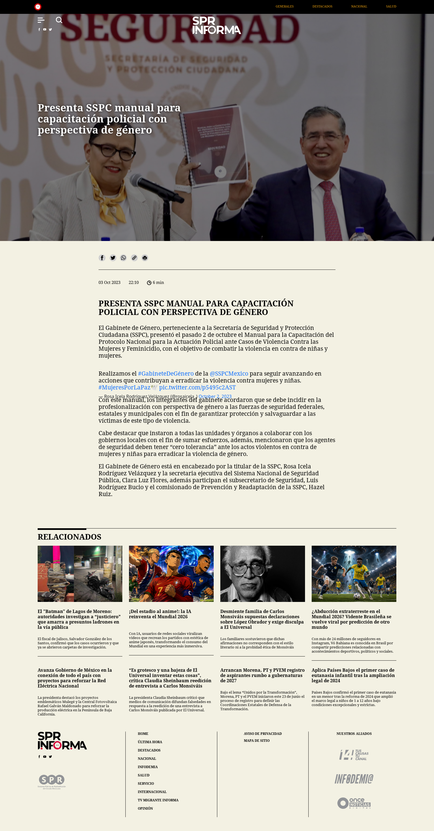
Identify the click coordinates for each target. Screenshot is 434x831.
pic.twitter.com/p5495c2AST (197, 387)
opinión (145, 808)
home (143, 733)
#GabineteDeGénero (166, 373)
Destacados (332, 6)
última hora (150, 742)
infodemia (148, 767)
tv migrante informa (158, 800)
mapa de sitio (257, 740)
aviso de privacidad (263, 734)
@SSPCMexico (229, 373)
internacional (152, 791)
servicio (146, 783)
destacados (149, 750)
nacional (147, 758)
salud (143, 775)
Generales (294, 6)
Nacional (368, 6)
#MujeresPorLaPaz (125, 387)
